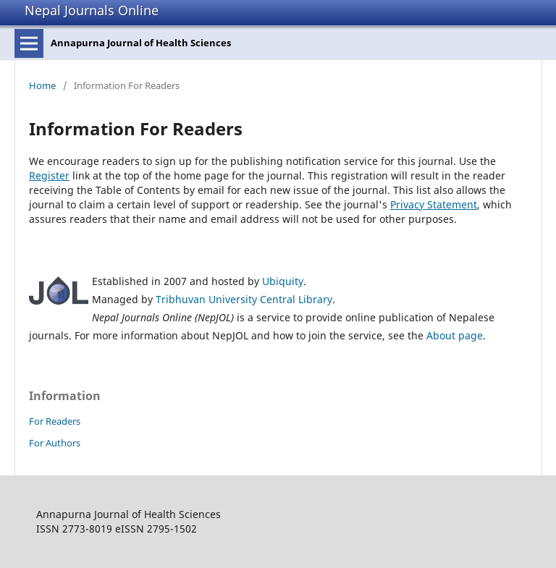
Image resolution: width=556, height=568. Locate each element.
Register (49, 175)
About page (454, 335)
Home (42, 85)
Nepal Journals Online (92, 10)
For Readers (54, 421)
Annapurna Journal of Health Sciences (141, 42)
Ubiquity (282, 281)
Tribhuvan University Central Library (244, 299)
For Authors (54, 442)
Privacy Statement (433, 204)
